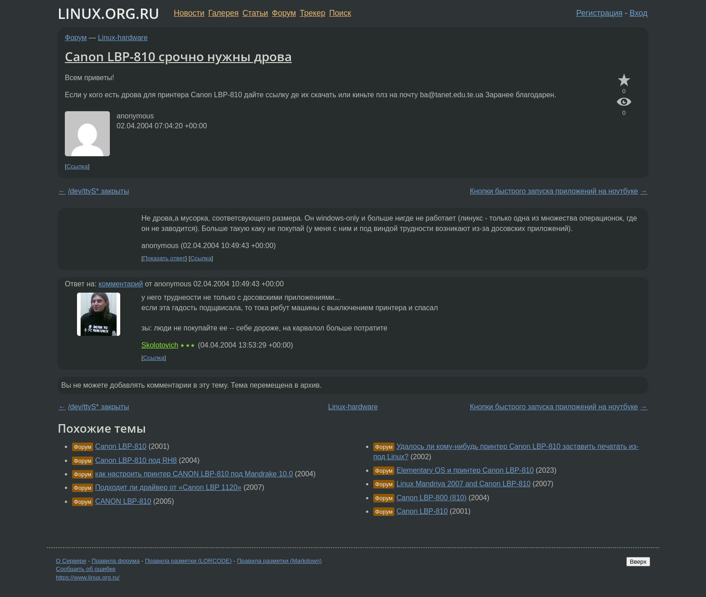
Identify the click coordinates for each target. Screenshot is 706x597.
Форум (284, 13)
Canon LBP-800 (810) (431, 498)
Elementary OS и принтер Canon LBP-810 (465, 470)
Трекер (313, 13)
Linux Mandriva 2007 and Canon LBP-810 (463, 484)
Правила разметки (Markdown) (279, 560)
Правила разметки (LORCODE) (188, 560)
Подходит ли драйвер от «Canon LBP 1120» (168, 487)
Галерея (223, 13)
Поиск (340, 13)
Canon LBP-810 (120, 446)
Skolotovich (159, 345)
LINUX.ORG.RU (108, 13)
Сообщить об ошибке (86, 568)
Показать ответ (164, 258)
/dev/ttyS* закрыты (98, 191)
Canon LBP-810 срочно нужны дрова (178, 56)
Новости (189, 13)
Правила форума (116, 560)
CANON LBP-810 (123, 501)
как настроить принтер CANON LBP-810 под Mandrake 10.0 (194, 474)
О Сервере (71, 560)
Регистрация (599, 13)
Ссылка (77, 166)
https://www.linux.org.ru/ (87, 577)
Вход (638, 13)
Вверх (638, 561)
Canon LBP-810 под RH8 (135, 460)
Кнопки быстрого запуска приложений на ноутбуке (554, 191)
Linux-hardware (123, 37)
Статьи (255, 13)
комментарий (121, 284)
